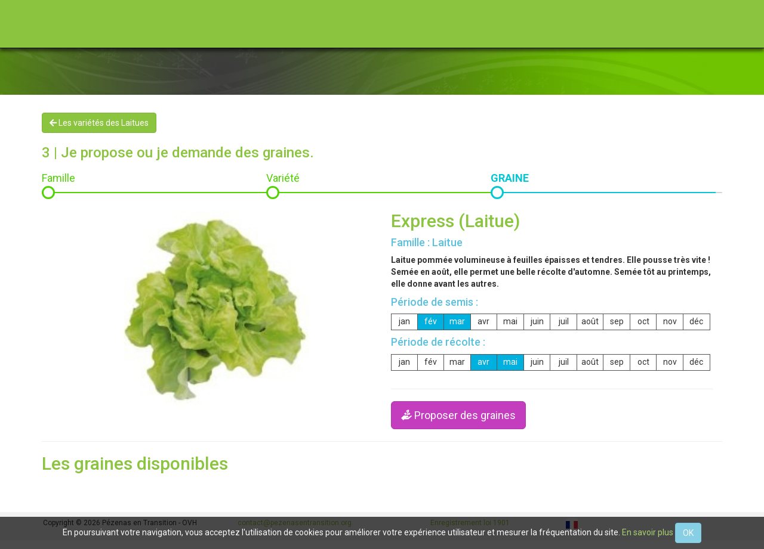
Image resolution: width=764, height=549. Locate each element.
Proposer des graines (458, 415)
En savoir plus (647, 532)
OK (688, 533)
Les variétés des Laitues (99, 123)
